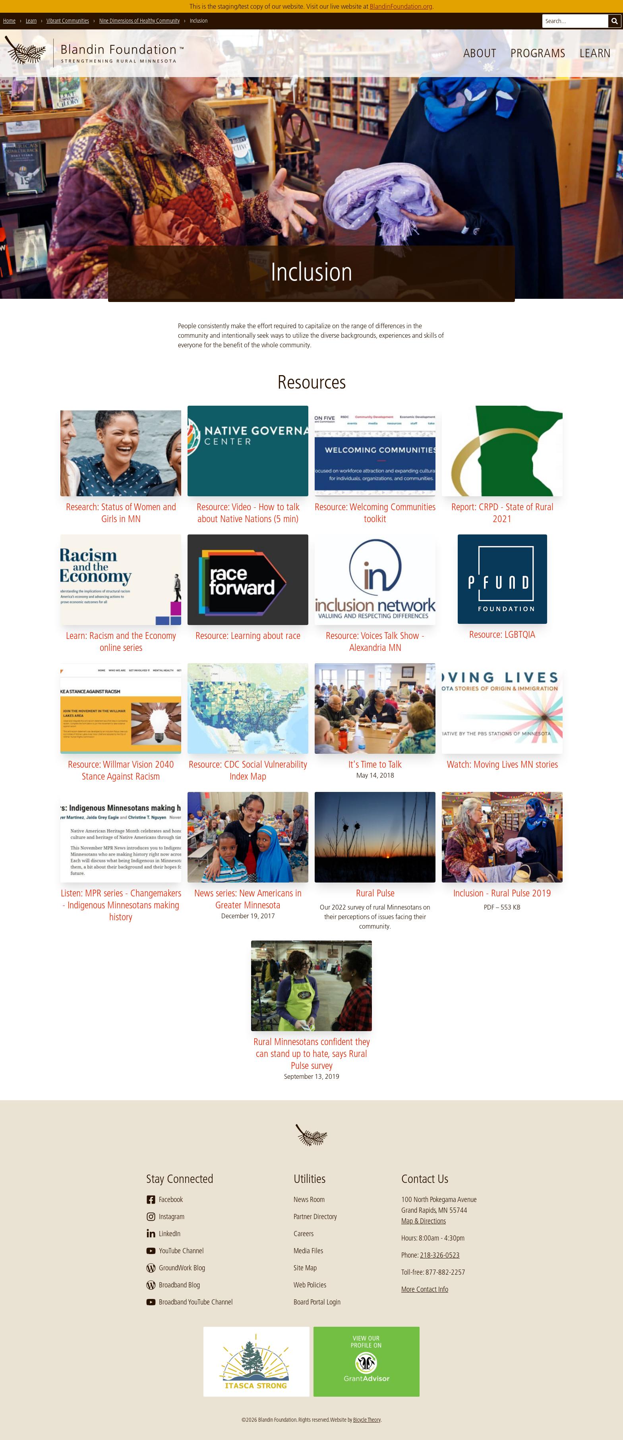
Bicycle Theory (367, 1419)
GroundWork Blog (175, 1268)
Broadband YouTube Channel (189, 1302)
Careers (303, 1233)
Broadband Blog (173, 1285)
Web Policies (310, 1285)
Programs (538, 53)
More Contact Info (424, 1289)
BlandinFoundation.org (401, 6)
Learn (595, 53)
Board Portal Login (317, 1302)
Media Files (308, 1250)
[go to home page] (94, 53)
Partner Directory (315, 1216)
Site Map (305, 1268)
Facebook (164, 1199)
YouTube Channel (175, 1251)
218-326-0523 (440, 1255)
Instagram (165, 1216)
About (480, 53)
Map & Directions (423, 1221)
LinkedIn (163, 1234)
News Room (309, 1199)
